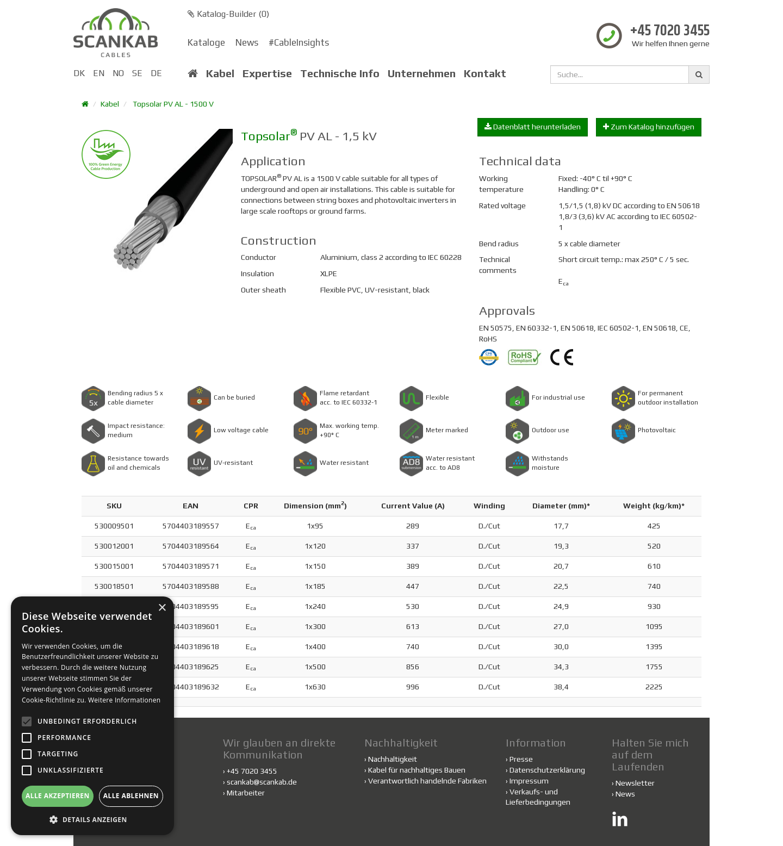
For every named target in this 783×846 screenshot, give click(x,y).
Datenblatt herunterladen (532, 126)
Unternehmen (422, 73)
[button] (92, 819)
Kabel (220, 73)
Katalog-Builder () (228, 14)
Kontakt (485, 73)
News (246, 42)
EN (98, 73)
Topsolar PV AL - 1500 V (173, 103)
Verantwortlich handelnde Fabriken (425, 780)
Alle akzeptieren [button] (58, 795)
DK (79, 73)
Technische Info (340, 73)
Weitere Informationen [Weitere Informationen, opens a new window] (124, 700)
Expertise (267, 73)
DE (156, 73)
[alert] (92, 715)
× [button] (162, 608)
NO (118, 73)
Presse (521, 759)
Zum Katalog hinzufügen (648, 126)
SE (137, 73)
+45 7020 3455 (670, 31)
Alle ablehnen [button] (131, 795)
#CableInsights (299, 42)
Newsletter (635, 783)
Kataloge (206, 42)
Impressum (529, 780)
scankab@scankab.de (262, 781)
